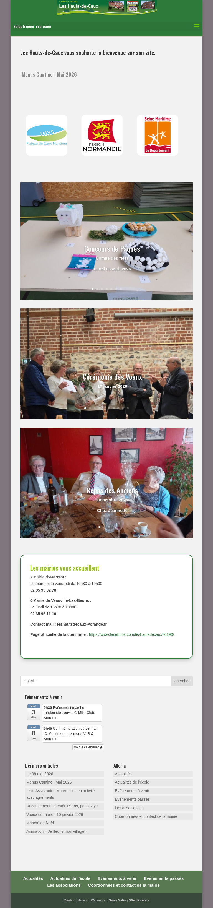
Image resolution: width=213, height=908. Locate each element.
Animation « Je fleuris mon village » (56, 831)
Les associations (129, 808)
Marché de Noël (40, 823)
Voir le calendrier (88, 747)
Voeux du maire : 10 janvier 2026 (54, 814)
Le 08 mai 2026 (39, 774)
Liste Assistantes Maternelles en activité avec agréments (60, 794)
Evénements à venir (132, 791)
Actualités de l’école (132, 782)
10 (128, 408)
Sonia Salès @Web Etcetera (129, 900)
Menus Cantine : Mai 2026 (49, 74)
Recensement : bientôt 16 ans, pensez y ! (62, 806)
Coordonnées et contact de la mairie (146, 816)
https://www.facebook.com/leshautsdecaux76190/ (131, 634)
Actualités (123, 774)
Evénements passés (132, 799)
